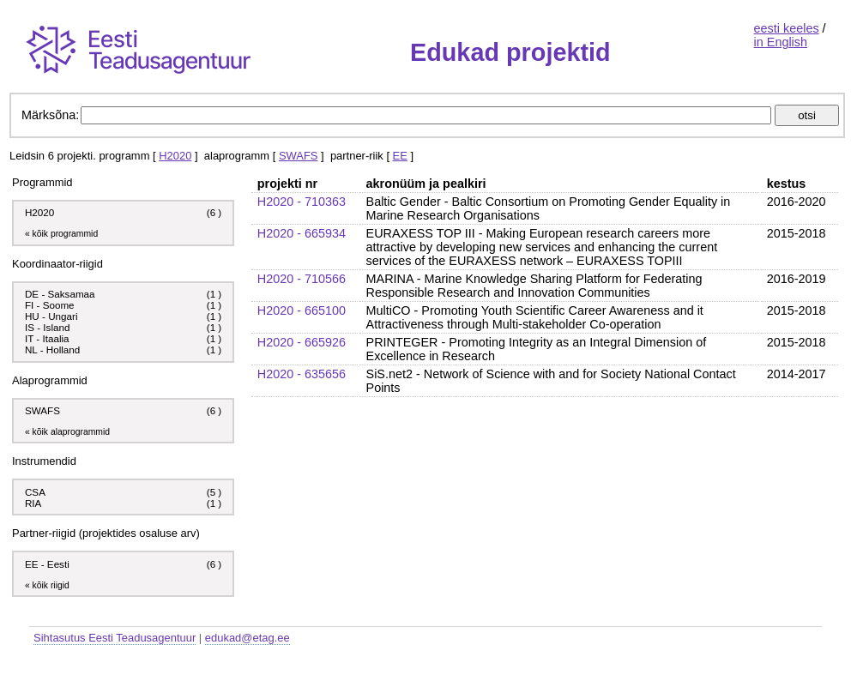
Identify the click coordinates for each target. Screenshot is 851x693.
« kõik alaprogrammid (67, 432)
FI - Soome (50, 304)
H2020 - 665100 (301, 310)
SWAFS (298, 155)
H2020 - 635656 (301, 374)
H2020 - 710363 (301, 201)
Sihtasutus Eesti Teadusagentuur (114, 637)
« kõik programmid (61, 233)
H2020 (175, 155)
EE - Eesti (47, 563)
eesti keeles (786, 28)
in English (780, 42)
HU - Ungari (51, 316)
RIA (34, 503)
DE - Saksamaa (60, 293)
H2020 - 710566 (301, 279)
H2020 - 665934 (301, 233)
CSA (36, 491)
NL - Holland (52, 349)
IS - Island (47, 327)
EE (400, 155)
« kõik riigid (47, 585)
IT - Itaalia (47, 338)
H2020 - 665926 (301, 342)
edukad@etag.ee (247, 637)
